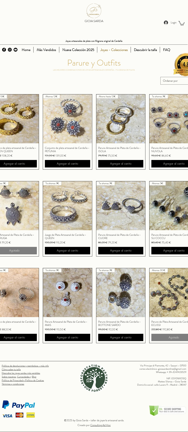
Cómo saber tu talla (11, 369)
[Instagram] (10, 50)
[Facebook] (4, 50)
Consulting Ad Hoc (100, 425)
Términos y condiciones (13, 384)
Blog (34, 376)
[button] (181, 23)
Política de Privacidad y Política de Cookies (23, 380)
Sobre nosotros (9, 376)
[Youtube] (15, 50)
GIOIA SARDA (94, 21)
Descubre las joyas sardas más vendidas (21, 373)
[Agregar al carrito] (67, 163)
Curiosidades (23, 376)
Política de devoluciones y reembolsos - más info (25, 366)
